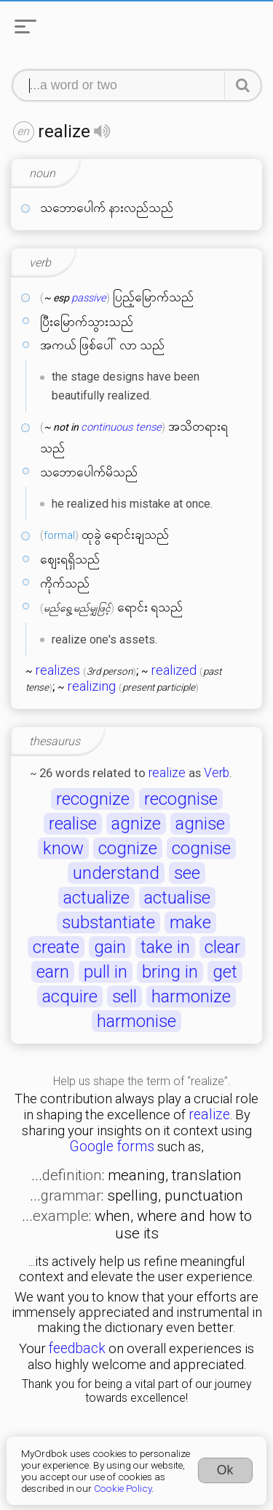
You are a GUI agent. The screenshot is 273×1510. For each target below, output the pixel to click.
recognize (93, 799)
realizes (57, 670)
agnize (136, 823)
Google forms (111, 1146)
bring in (170, 972)
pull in (105, 972)
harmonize (191, 996)
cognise (201, 848)
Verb (216, 773)
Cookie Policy (122, 1488)
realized (174, 670)
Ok (225, 1470)
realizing (91, 686)
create (56, 947)
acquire (70, 996)
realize (167, 773)
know (63, 848)
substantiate (108, 922)
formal (59, 535)
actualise (177, 898)
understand (116, 873)
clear (222, 947)
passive (88, 297)
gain (110, 947)
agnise (200, 823)
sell (124, 996)
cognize (127, 848)
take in (165, 947)
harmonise (136, 1021)
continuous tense (121, 427)
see (187, 873)
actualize (96, 898)
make (190, 922)
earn (52, 972)
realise (73, 823)
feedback (77, 1348)
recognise (181, 799)
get (225, 972)
